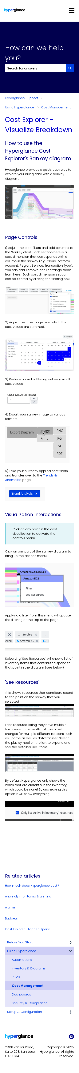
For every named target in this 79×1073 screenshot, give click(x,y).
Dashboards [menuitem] (21, 994)
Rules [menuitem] (16, 977)
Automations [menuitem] (22, 959)
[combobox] (35, 68)
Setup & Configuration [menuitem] (24, 1011)
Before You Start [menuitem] (20, 942)
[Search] (70, 68)
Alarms (10, 907)
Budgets (11, 918)
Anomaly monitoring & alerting (28, 896)
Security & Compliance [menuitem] (30, 1003)
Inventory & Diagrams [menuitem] (29, 968)
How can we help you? (34, 53)
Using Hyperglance (19, 107)
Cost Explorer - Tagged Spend (27, 929)
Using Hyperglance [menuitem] (21, 951)
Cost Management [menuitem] (28, 985)
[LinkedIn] (71, 1036)
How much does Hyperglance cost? (32, 885)
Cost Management (56, 107)
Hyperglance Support (21, 98)
